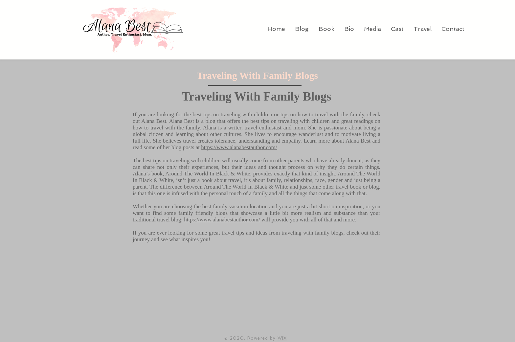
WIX (282, 338)
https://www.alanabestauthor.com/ (239, 147)
